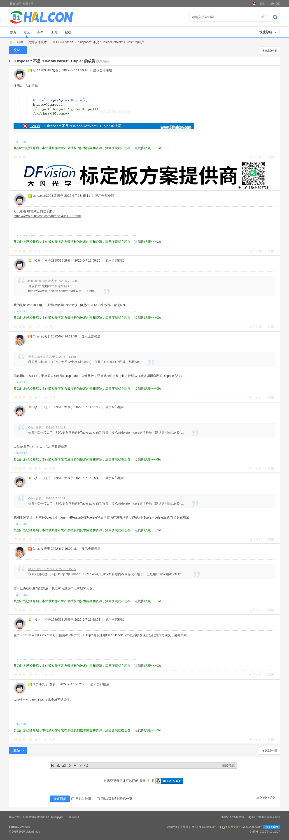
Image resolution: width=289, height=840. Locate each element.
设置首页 (15, 3)
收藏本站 (28, 3)
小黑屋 (184, 826)
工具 (54, 32)
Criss (36, 336)
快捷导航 (265, 32)
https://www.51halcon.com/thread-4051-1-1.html (47, 216)
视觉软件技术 (37, 42)
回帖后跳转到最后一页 (114, 798)
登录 (262, 3)
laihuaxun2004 (43, 195)
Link (69, 765)
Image (63, 765)
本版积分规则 (265, 798)
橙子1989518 (42, 70)
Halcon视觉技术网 (11, 42)
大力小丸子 (40, 684)
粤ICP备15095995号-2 (205, 826)
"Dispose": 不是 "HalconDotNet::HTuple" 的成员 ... (113, 42)
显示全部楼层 (102, 70)
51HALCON (16, 826)
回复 (22, 157)
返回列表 (271, 50)
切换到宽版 (277, 4)
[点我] (138, 148)
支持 (38, 251)
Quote (75, 765)
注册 (271, 3)
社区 (26, 32)
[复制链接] (103, 61)
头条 (40, 32)
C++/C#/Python (62, 42)
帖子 (264, 17)
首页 (13, 32)
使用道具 (255, 157)
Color (58, 765)
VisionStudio (33, 831)
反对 (52, 251)
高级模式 (228, 765)
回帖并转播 (81, 798)
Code (80, 765)
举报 (271, 157)
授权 (68, 32)
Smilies (86, 765)
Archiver (172, 826)
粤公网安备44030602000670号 (242, 826)
